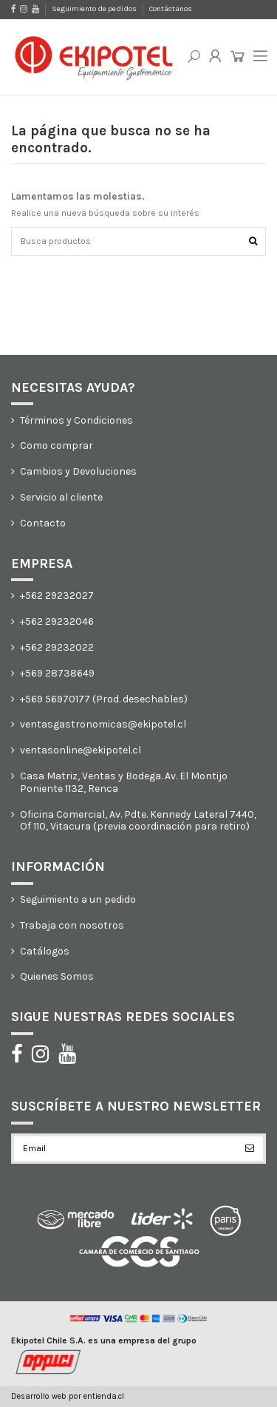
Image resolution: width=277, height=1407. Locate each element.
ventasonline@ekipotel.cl (80, 750)
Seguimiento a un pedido (78, 900)
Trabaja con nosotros (72, 926)
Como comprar (56, 446)
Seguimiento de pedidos (95, 8)
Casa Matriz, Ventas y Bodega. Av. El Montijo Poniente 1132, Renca (124, 782)
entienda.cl (103, 1396)
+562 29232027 (57, 596)
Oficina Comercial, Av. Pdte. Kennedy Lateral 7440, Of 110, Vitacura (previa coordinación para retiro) (138, 821)
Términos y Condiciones (76, 421)
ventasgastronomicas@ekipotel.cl (103, 724)
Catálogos (44, 951)
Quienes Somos (57, 977)
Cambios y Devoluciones (78, 472)
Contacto (43, 523)
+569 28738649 (57, 673)
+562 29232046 (57, 622)
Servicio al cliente (61, 498)
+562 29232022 (57, 648)
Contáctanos (170, 8)
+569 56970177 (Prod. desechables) (104, 699)
